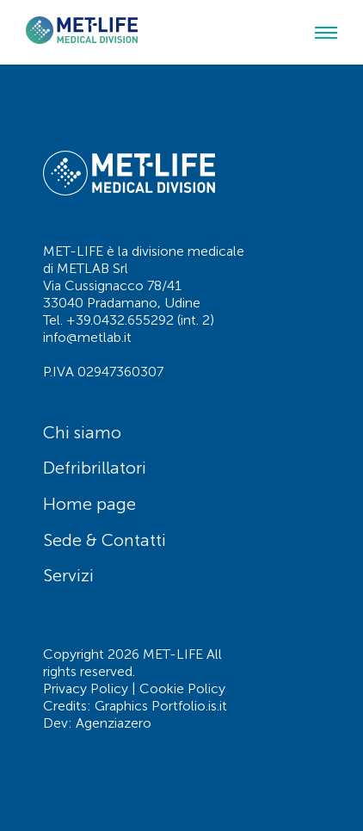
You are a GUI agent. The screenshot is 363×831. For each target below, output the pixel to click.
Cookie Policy (182, 688)
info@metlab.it (87, 337)
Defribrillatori (94, 467)
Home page (89, 503)
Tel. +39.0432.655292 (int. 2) (128, 320)
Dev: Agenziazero (97, 723)
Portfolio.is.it (189, 706)
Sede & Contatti (104, 540)
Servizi (68, 575)
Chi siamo (82, 432)
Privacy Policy (85, 688)
